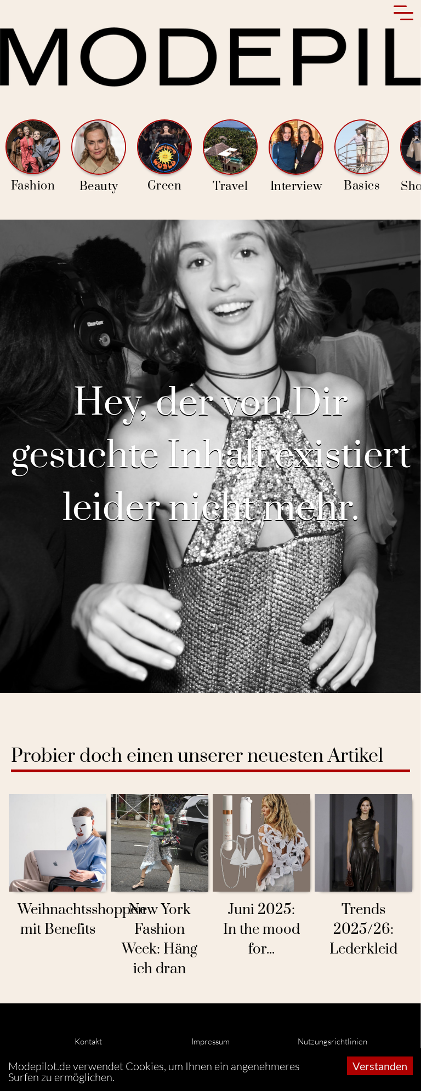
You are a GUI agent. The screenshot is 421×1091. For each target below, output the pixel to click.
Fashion (32, 156)
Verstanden (379, 1065)
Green (164, 156)
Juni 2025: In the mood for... (261, 929)
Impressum (210, 1041)
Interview (296, 156)
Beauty (98, 156)
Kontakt (88, 1041)
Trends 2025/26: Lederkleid (363, 929)
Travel (230, 156)
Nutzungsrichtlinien (332, 1041)
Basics (361, 156)
